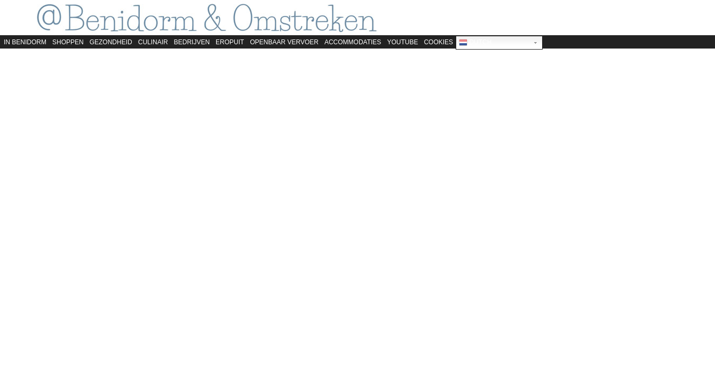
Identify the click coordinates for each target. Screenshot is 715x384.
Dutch (475, 42)
